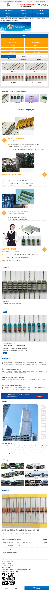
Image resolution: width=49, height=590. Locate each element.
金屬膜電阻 (23, 56)
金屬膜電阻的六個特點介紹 (9, 343)
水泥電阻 (39, 59)
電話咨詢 (36, 588)
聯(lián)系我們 (41, 16)
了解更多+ (5, 311)
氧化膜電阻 (21, 18)
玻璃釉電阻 (38, 18)
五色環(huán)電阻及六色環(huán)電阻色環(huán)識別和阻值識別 (20, 530)
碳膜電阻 (8, 13)
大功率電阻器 (15, 20)
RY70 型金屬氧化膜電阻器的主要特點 (12, 369)
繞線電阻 (8, 16)
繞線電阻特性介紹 (7, 301)
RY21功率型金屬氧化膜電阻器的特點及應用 (14, 377)
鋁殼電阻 (3, 20)
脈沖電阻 (44, 18)
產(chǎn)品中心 (24, 10)
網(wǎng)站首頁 (8, 10)
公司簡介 (24, 16)
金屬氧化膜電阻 (40, 13)
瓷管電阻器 (8, 20)
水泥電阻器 (32, 18)
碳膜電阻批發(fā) (30, 1)
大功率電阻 (23, 59)
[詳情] (29, 533)
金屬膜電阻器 (24, 13)
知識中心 (41, 10)
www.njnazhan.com (14, 571)
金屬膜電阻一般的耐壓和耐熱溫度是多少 (13, 386)
